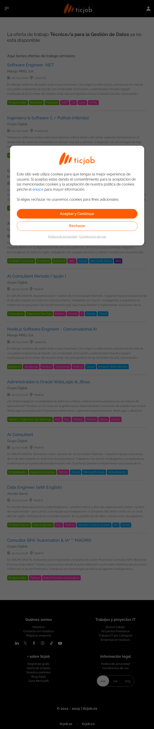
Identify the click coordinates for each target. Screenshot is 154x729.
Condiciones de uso (92, 236)
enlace (37, 189)
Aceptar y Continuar (77, 214)
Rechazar (77, 226)
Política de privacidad (62, 236)
